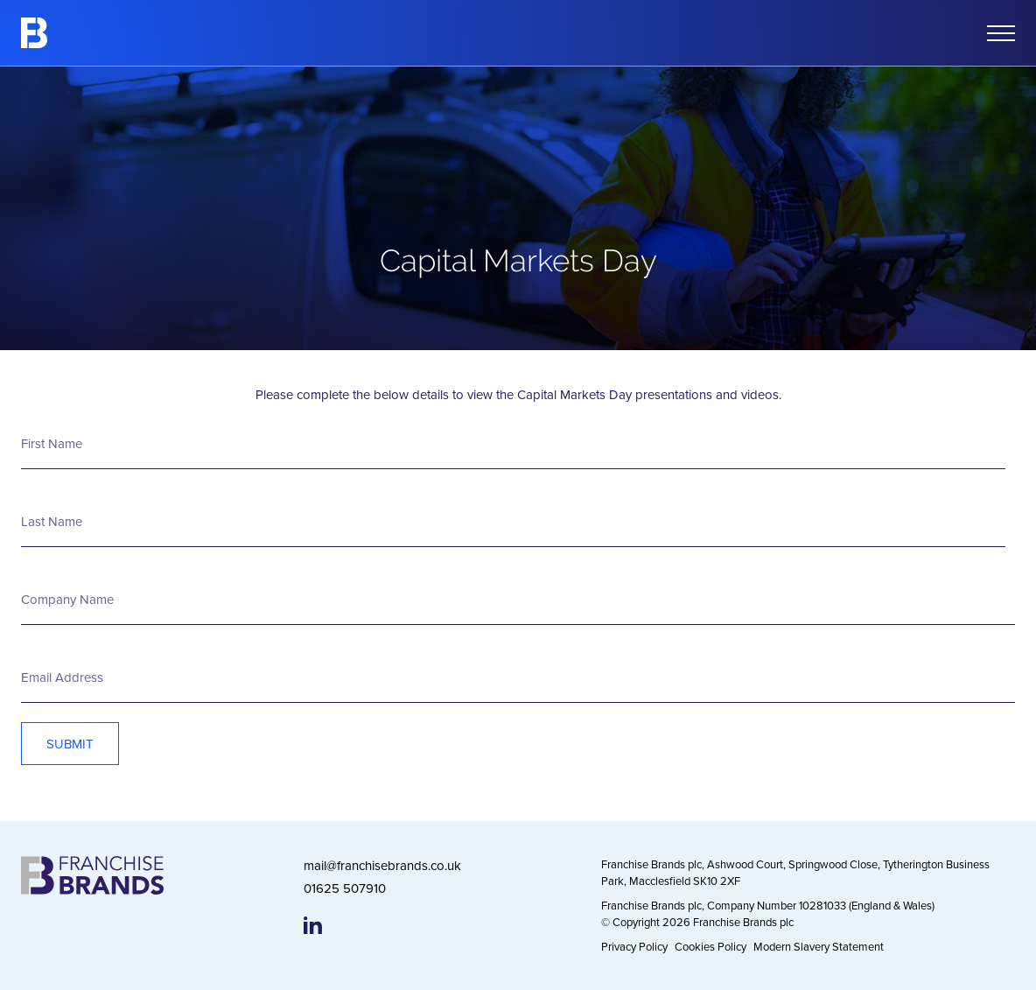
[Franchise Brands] (34, 33)
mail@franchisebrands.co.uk (382, 865)
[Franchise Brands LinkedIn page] (313, 925)
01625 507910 (345, 888)
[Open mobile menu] (1001, 33)
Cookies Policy (710, 946)
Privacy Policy (634, 946)
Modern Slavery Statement (818, 946)
